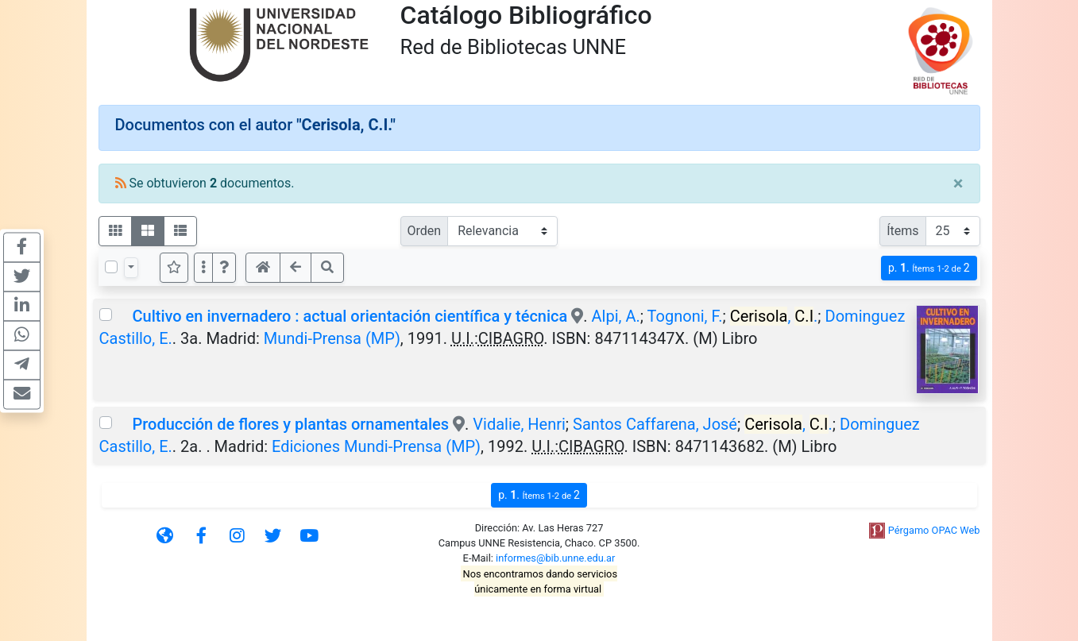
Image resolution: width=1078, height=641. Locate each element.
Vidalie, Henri (519, 424)
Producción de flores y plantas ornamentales (290, 424)
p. (929, 268)
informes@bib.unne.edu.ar (555, 558)
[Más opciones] (203, 268)
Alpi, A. (616, 316)
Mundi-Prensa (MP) (332, 338)
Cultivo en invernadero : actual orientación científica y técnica (349, 316)
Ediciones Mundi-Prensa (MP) (376, 446)
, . (774, 316)
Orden (425, 230)
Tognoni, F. (685, 316)
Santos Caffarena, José (655, 424)
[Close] (958, 183)
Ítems (902, 230)
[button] (224, 268)
